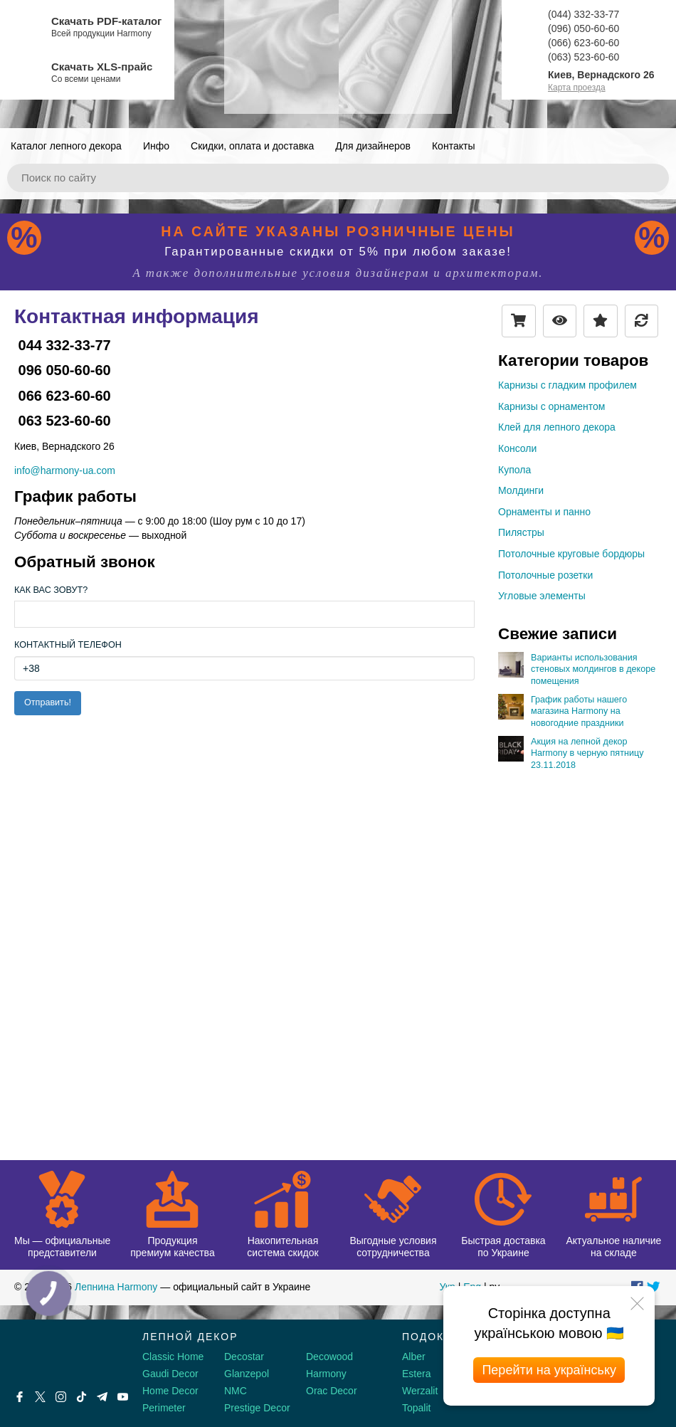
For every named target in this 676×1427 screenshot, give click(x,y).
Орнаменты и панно (544, 511)
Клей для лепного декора (557, 427)
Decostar (244, 1356)
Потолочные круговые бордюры (571, 553)
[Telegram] (102, 1396)
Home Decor (170, 1390)
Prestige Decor (257, 1407)
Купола (514, 469)
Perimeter (164, 1407)
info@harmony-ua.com (64, 470)
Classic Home (173, 1356)
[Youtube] (122, 1396)
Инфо (156, 146)
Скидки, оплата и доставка (252, 146)
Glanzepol (246, 1373)
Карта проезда (577, 88)
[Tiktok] (81, 1396)
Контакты (453, 146)
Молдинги (521, 490)
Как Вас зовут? (51, 590)
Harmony (326, 1373)
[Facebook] (19, 1396)
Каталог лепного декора (66, 146)
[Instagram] (61, 1396)
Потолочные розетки (545, 575)
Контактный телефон (68, 645)
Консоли (517, 448)
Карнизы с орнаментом (551, 406)
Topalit (416, 1407)
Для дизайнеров (373, 146)
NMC (235, 1390)
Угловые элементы (542, 595)
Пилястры (521, 532)
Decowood (329, 1356)
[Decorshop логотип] (57, 1353)
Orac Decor (331, 1390)
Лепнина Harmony (116, 1286)
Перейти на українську (549, 1370)
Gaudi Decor (170, 1373)
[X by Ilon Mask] (40, 1396)
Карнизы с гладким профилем (567, 385)
